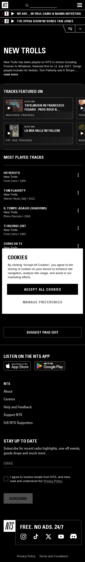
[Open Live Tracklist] (69, 28)
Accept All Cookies (42, 289)
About (8, 391)
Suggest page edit (43, 332)
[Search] (27, 5)
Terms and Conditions (53, 556)
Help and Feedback (18, 407)
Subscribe (18, 498)
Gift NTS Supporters (18, 422)
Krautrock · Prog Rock (20, 115)
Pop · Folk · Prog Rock (19, 140)
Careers (9, 399)
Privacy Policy (53, 481)
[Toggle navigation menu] (79, 5)
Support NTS (13, 414)
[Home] (5, 5)
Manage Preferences (43, 302)
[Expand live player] (80, 28)
